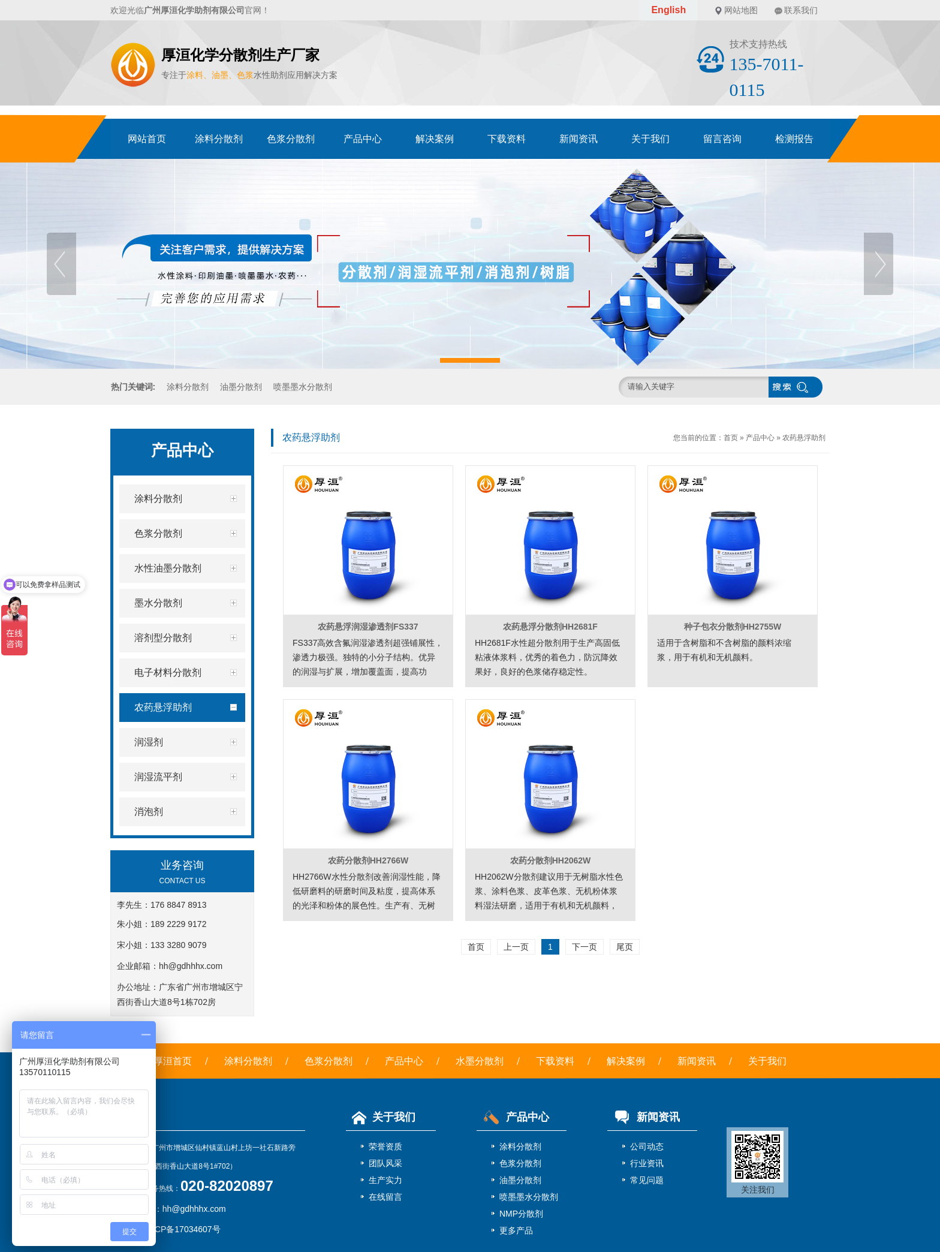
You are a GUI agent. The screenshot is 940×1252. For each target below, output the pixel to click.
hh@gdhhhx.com (190, 966)
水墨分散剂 (480, 1061)
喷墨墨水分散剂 (302, 387)
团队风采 (385, 1163)
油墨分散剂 (241, 387)
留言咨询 (722, 139)
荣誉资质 (385, 1146)
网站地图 (741, 10)
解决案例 (434, 139)
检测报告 (794, 139)
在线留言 (385, 1197)
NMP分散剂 (521, 1213)
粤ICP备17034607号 (182, 1229)
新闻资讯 (578, 139)
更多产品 (516, 1230)
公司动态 (647, 1146)
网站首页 (147, 139)
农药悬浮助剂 (803, 438)
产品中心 (363, 139)
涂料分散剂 (219, 139)
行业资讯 (647, 1163)
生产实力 (385, 1180)
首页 (731, 438)
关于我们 (650, 139)
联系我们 (801, 10)
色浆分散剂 (291, 139)
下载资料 (506, 139)
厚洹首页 (172, 1061)
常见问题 (647, 1180)
